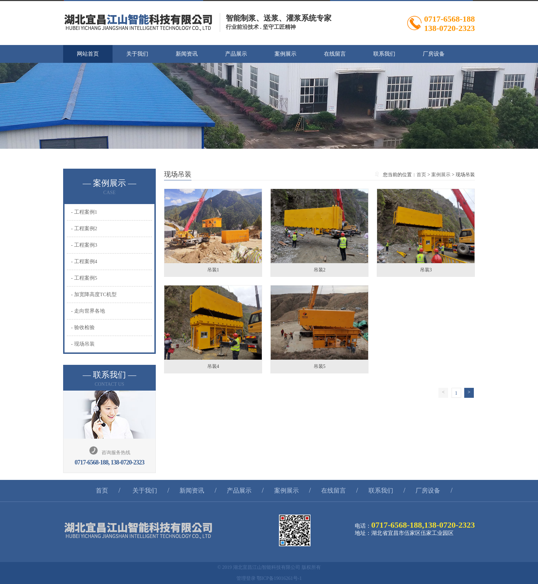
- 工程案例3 (84, 245)
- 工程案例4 (84, 261)
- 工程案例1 (84, 212)
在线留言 (335, 54)
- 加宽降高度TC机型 (94, 294)
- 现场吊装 (83, 344)
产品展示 (236, 54)
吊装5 (320, 366)
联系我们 (384, 54)
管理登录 (246, 578)
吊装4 (213, 366)
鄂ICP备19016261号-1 (279, 578)
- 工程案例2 (84, 228)
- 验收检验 (83, 327)
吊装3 (426, 269)
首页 (421, 174)
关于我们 (137, 54)
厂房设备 (434, 54)
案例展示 (285, 54)
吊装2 (320, 269)
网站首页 (88, 54)
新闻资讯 (187, 54)
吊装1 (213, 269)
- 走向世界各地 (88, 311)
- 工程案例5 (84, 278)
